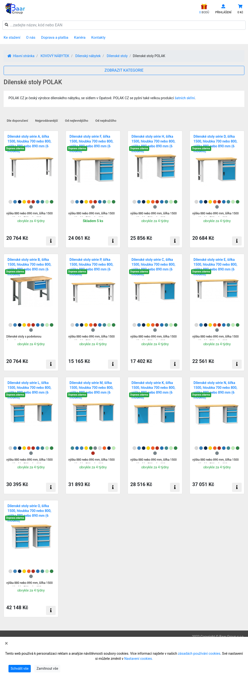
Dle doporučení (17, 120)
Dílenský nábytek (88, 56)
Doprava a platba (54, 37)
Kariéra (79, 37)
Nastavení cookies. (138, 659)
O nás (30, 37)
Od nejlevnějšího (76, 120)
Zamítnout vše (47, 668)
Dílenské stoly (117, 56)
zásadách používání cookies (199, 653)
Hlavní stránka (21, 56)
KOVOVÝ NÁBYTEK (54, 56)
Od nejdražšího (105, 120)
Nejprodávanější (46, 120)
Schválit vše (20, 668)
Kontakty (98, 37)
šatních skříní (185, 98)
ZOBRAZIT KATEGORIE (124, 70)
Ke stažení (12, 37)
